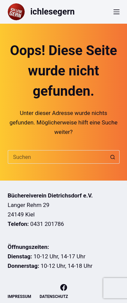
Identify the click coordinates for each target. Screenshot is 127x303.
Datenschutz (54, 296)
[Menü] (116, 12)
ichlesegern (52, 12)
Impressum (19, 296)
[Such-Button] (113, 157)
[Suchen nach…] (57, 157)
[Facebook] (63, 287)
